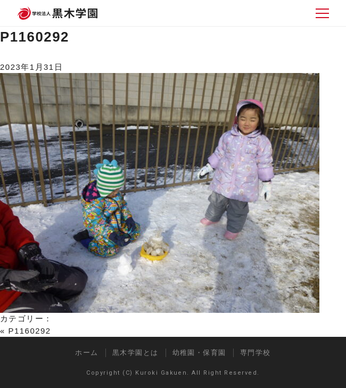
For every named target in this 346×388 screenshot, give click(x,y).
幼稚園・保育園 (199, 353)
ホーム (86, 353)
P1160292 (34, 36)
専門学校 (255, 353)
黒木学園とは (135, 353)
